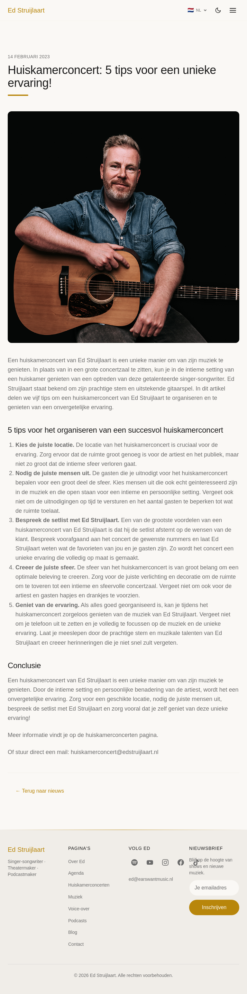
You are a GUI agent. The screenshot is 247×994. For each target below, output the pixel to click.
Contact (76, 944)
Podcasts (77, 920)
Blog (72, 932)
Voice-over (78, 908)
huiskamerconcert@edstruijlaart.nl (114, 752)
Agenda (76, 873)
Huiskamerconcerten (88, 885)
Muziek (75, 896)
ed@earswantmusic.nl (151, 879)
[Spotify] (134, 862)
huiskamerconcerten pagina (121, 735)
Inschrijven (214, 907)
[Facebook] (181, 862)
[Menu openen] (232, 10)
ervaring (66, 605)
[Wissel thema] (218, 10)
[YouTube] (150, 862)
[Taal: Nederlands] (197, 10)
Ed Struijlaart (26, 10)
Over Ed (76, 861)
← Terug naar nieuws (39, 791)
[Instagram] (165, 862)
